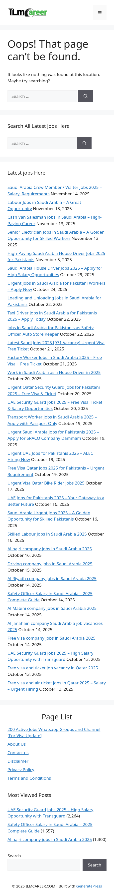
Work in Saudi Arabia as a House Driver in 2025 (54, 372)
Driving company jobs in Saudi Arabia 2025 (50, 564)
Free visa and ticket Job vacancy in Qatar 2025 (52, 668)
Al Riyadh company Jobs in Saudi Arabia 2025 (52, 578)
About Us (16, 744)
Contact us (18, 752)
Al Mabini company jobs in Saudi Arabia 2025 (52, 608)
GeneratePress (89, 885)
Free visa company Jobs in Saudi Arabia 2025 (51, 638)
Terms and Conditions (29, 778)
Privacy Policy (20, 769)
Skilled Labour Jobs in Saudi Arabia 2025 (47, 534)
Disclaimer (17, 761)
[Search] (85, 96)
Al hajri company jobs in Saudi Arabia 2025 (49, 549)
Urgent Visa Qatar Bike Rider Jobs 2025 (46, 483)
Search (14, 855)
